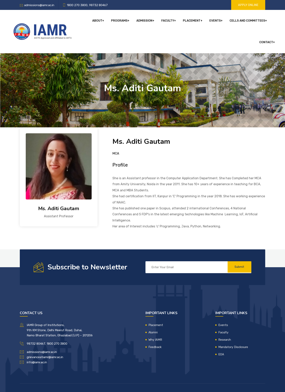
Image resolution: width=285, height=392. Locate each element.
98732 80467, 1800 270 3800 (47, 324)
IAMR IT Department (158, 378)
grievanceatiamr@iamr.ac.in (45, 338)
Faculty (154, 22)
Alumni (153, 313)
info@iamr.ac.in (37, 343)
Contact (264, 22)
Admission (132, 22)
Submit (238, 248)
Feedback (155, 327)
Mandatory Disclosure (233, 327)
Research (224, 320)
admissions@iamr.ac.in (39, 5)
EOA (221, 335)
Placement (177, 22)
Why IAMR (155, 320)
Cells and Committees (231, 22)
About (86, 22)
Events (199, 22)
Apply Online (248, 5)
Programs (107, 22)
